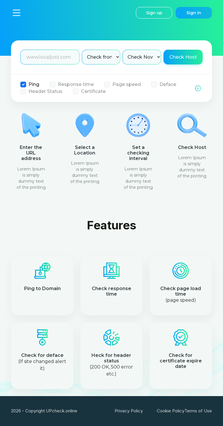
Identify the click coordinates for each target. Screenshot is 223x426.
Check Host (183, 57)
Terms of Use (198, 411)
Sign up (154, 12)
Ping (33, 84)
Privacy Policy (129, 411)
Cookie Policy (170, 411)
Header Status (45, 91)
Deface (167, 84)
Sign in (193, 12)
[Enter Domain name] (50, 57)
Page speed (126, 84)
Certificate (93, 91)
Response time (76, 84)
